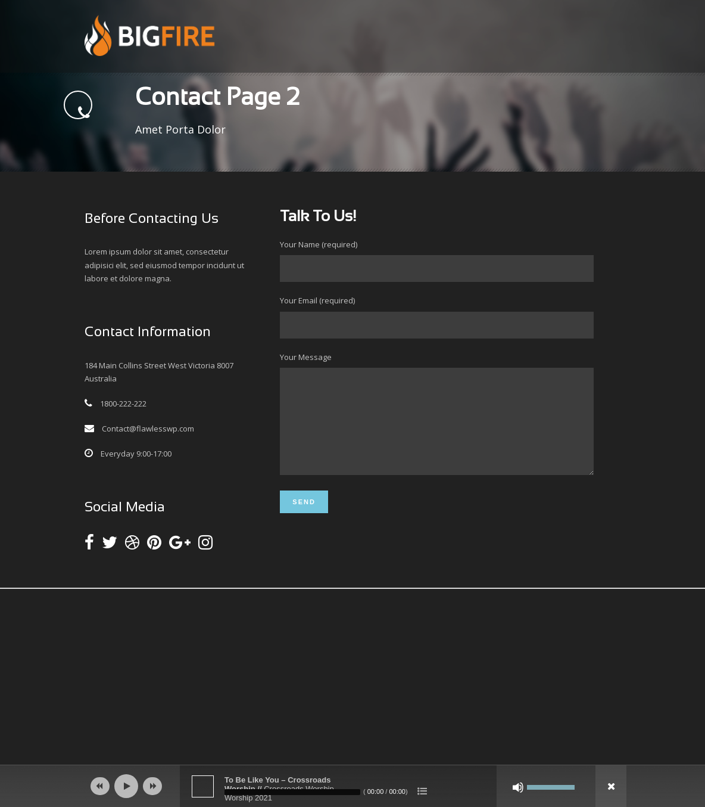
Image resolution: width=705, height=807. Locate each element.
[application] (352, 786)
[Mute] (518, 787)
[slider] (292, 792)
